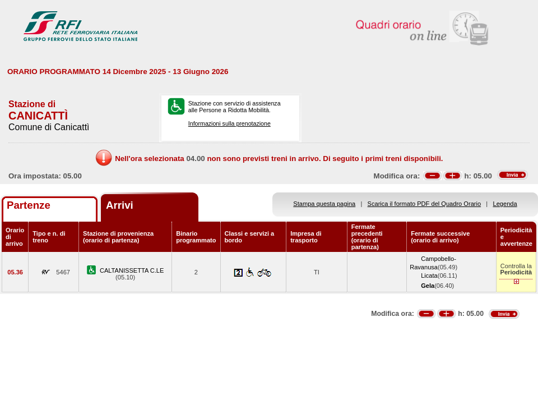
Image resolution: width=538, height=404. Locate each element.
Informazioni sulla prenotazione (229, 123)
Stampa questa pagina (324, 203)
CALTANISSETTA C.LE (132, 270)
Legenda (505, 203)
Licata (429, 275)
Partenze (28, 205)
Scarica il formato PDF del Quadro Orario (424, 203)
